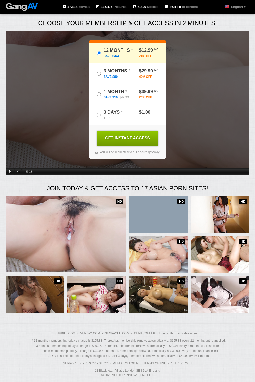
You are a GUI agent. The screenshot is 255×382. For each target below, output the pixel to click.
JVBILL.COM (66, 333)
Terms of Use (154, 363)
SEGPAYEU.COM (117, 333)
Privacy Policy (95, 363)
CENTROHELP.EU (147, 333)
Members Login (125, 363)
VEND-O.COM (90, 333)
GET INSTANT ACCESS (127, 138)
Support (70, 363)
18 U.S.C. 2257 (181, 363)
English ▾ (238, 7)
